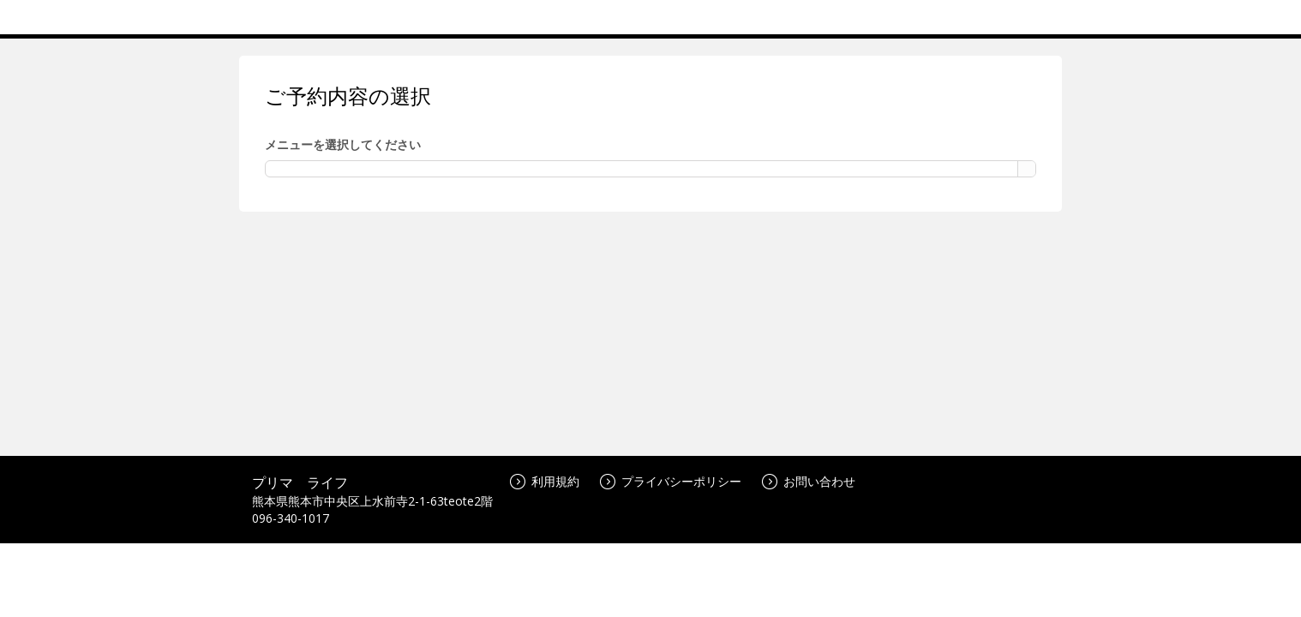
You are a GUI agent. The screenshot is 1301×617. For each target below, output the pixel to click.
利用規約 (544, 481)
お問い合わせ (808, 481)
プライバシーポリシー (670, 481)
